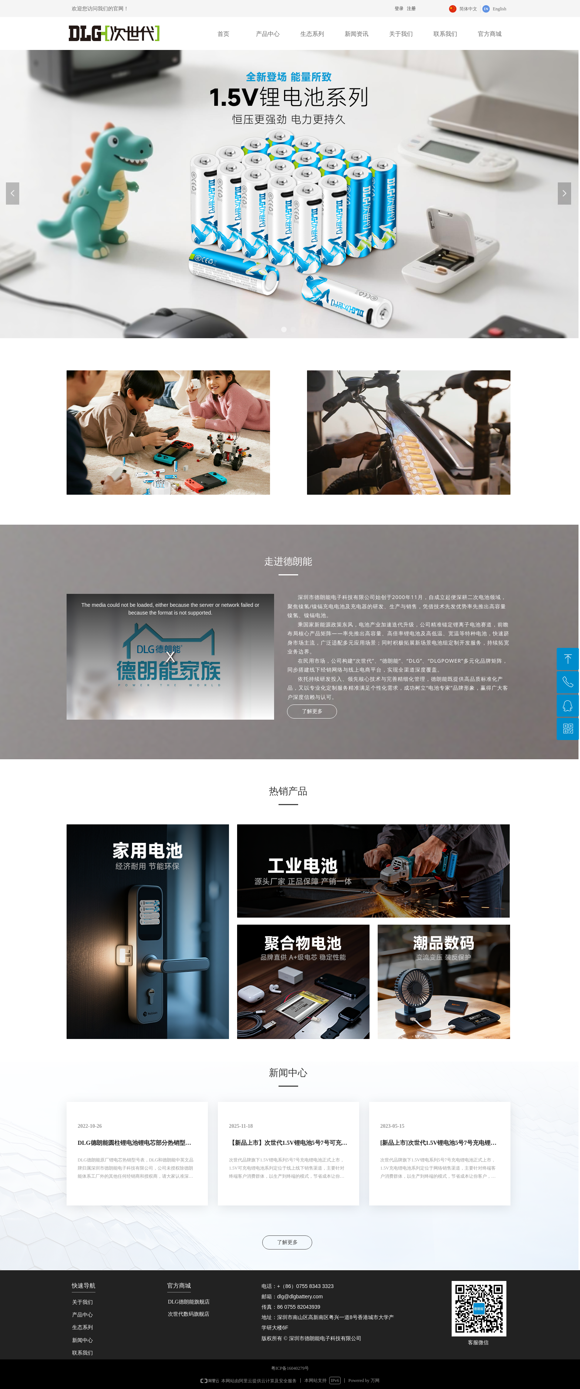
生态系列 (312, 34)
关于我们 (401, 34)
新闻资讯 (356, 34)
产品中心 (268, 34)
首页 (223, 34)
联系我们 (445, 34)
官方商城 (490, 34)
